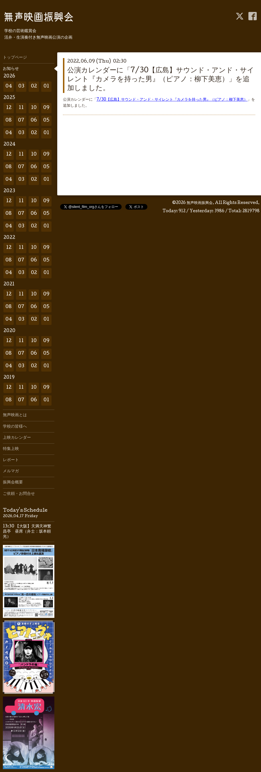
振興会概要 (13, 482)
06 (34, 120)
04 (8, 86)
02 (34, 86)
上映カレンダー (17, 438)
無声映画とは (15, 415)
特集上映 (11, 449)
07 (21, 120)
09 (46, 108)
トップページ (15, 57)
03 (21, 86)
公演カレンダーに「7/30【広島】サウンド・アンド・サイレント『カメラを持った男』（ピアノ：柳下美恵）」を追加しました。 (160, 79)
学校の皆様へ (15, 426)
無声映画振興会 (200, 203)
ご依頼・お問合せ (19, 494)
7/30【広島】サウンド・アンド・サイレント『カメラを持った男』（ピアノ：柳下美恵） (172, 100)
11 (21, 108)
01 (46, 86)
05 (46, 120)
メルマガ (11, 471)
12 (8, 108)
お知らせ (11, 69)
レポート (11, 460)
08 (8, 120)
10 (34, 108)
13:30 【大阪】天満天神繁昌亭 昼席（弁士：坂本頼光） (27, 531)
